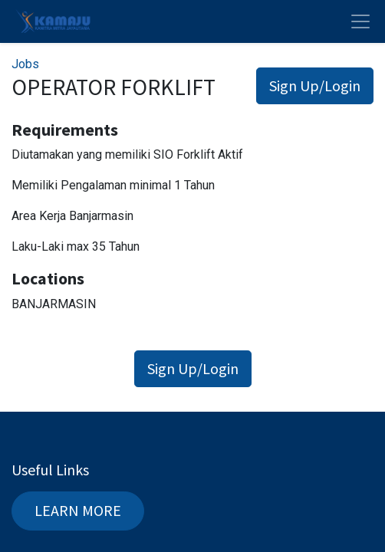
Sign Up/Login (314, 85)
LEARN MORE (78, 510)
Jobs (25, 64)
